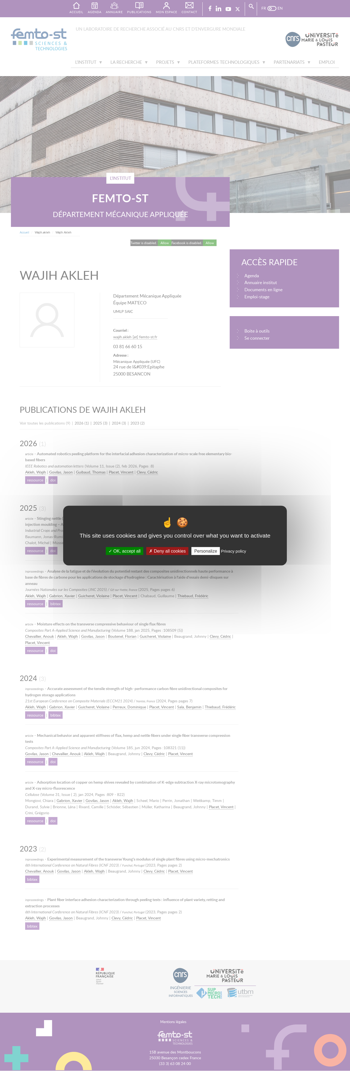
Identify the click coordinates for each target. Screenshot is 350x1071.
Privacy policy (233, 551)
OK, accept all (125, 551)
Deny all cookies (167, 551)
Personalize (205, 551)
